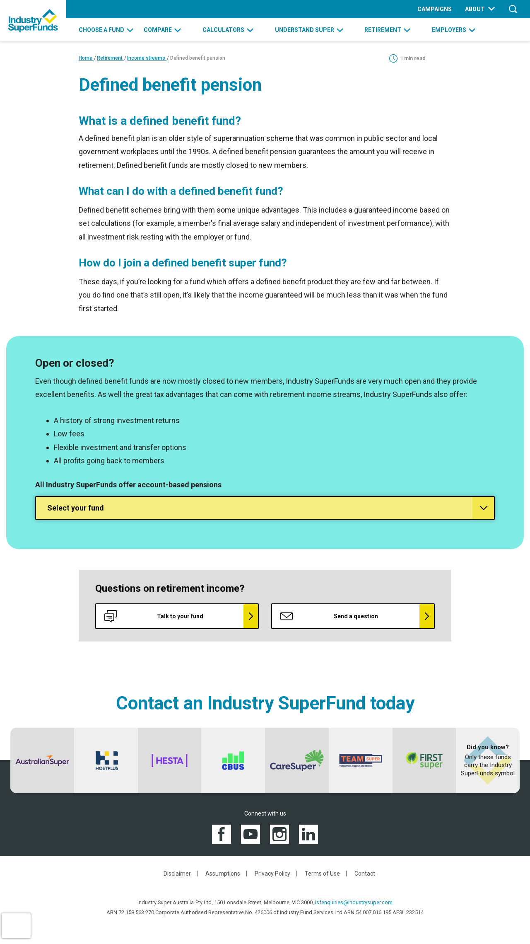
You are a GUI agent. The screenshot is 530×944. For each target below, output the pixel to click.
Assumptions (222, 873)
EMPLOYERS (449, 30)
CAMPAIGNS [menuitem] (434, 9)
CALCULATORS (223, 30)
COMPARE (158, 30)
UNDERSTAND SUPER (304, 30)
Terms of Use (322, 873)
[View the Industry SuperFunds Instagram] (279, 833)
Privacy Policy (272, 873)
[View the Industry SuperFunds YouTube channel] (250, 833)
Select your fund (75, 507)
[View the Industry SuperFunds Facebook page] (221, 833)
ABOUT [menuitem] (475, 9)
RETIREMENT (382, 30)
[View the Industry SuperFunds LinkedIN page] (308, 833)
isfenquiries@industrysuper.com (354, 902)
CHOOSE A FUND (101, 30)
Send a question (329, 616)
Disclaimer (177, 873)
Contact (364, 873)
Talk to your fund (153, 616)
